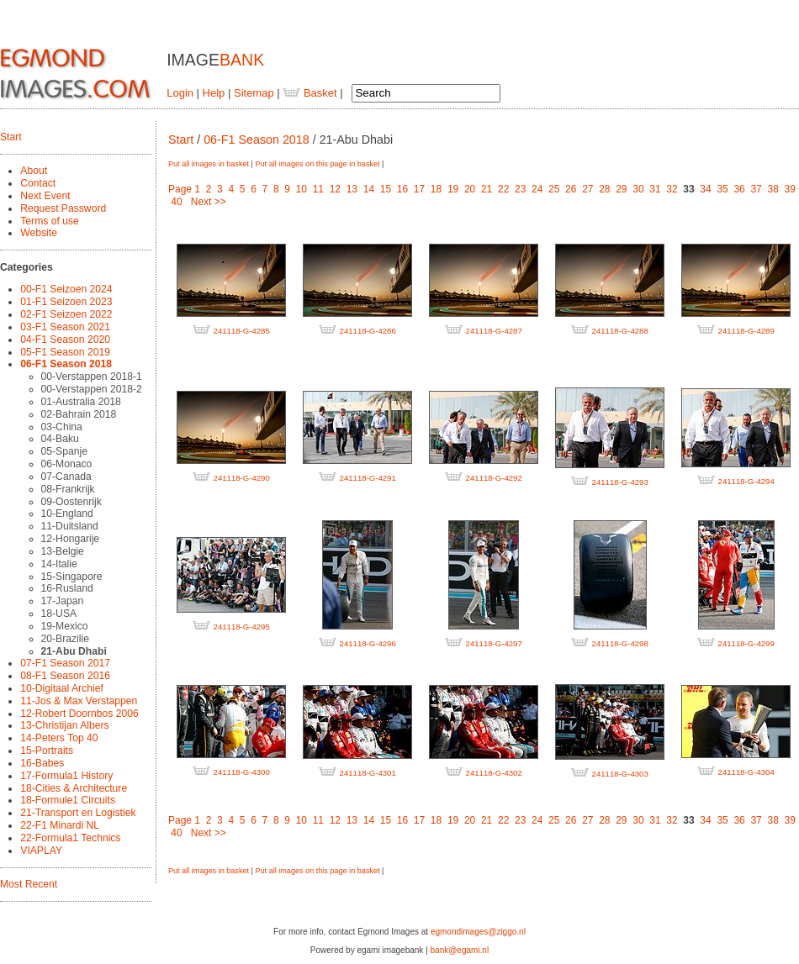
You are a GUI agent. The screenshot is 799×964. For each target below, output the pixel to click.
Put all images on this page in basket (317, 164)
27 (587, 189)
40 (176, 202)
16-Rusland (67, 588)
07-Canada (66, 476)
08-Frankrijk (68, 489)
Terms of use (49, 221)
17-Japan (62, 601)
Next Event (45, 196)
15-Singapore (72, 576)
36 (738, 189)
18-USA (59, 613)
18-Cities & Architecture (73, 788)
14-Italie (59, 564)
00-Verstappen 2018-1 (91, 376)
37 (755, 189)
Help (214, 93)
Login (180, 93)
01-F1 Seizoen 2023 (66, 302)
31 (654, 189)
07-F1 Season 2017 (65, 663)
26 (570, 189)
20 (469, 189)
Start (11, 137)
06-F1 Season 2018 (66, 364)
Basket (309, 93)
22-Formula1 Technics (70, 838)
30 (637, 189)
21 (486, 189)
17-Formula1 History (66, 776)
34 (705, 189)
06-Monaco (67, 464)
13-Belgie (62, 551)
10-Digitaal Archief (61, 688)
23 (520, 189)
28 (604, 189)
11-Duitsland (69, 526)
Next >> (208, 202)
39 (790, 189)
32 (671, 189)
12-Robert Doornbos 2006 (79, 713)
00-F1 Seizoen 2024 (66, 289)
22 (503, 189)
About (33, 170)
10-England (67, 513)
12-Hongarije (70, 539)
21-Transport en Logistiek (77, 813)
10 (301, 189)
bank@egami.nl (460, 950)
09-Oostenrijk (71, 502)
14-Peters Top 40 (59, 738)
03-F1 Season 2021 (65, 327)
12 (335, 189)
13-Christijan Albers (64, 725)
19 (452, 189)
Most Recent (28, 884)
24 (537, 189)
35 (722, 189)
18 (436, 189)
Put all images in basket (208, 164)
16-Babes (42, 763)
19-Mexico (64, 626)
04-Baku (60, 439)
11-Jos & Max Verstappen (78, 701)
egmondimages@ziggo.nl (478, 931)
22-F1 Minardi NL (59, 825)
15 (385, 189)
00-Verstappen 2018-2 (91, 389)
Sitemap (254, 93)
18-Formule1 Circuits (67, 800)
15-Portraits (46, 750)
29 (621, 189)
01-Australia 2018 (81, 402)
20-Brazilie (65, 639)
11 (318, 189)
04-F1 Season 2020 (65, 339)
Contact (38, 183)
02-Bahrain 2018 (79, 414)
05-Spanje (64, 451)
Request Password (63, 208)
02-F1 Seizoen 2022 (66, 314)
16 (402, 189)
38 (772, 189)
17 (419, 189)
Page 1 (184, 189)
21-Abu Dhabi (74, 651)
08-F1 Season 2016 (65, 676)
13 (352, 189)
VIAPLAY (41, 850)
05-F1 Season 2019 (65, 352)
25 (553, 189)
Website (38, 233)
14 (368, 189)
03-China (61, 427)
